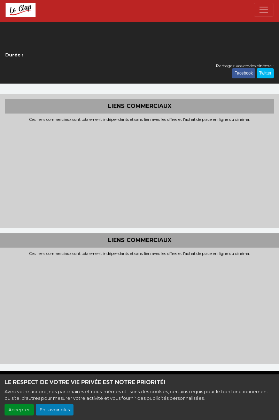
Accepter (19, 409)
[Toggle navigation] (263, 10)
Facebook (243, 73)
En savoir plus (55, 409)
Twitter (265, 73)
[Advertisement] (139, 174)
